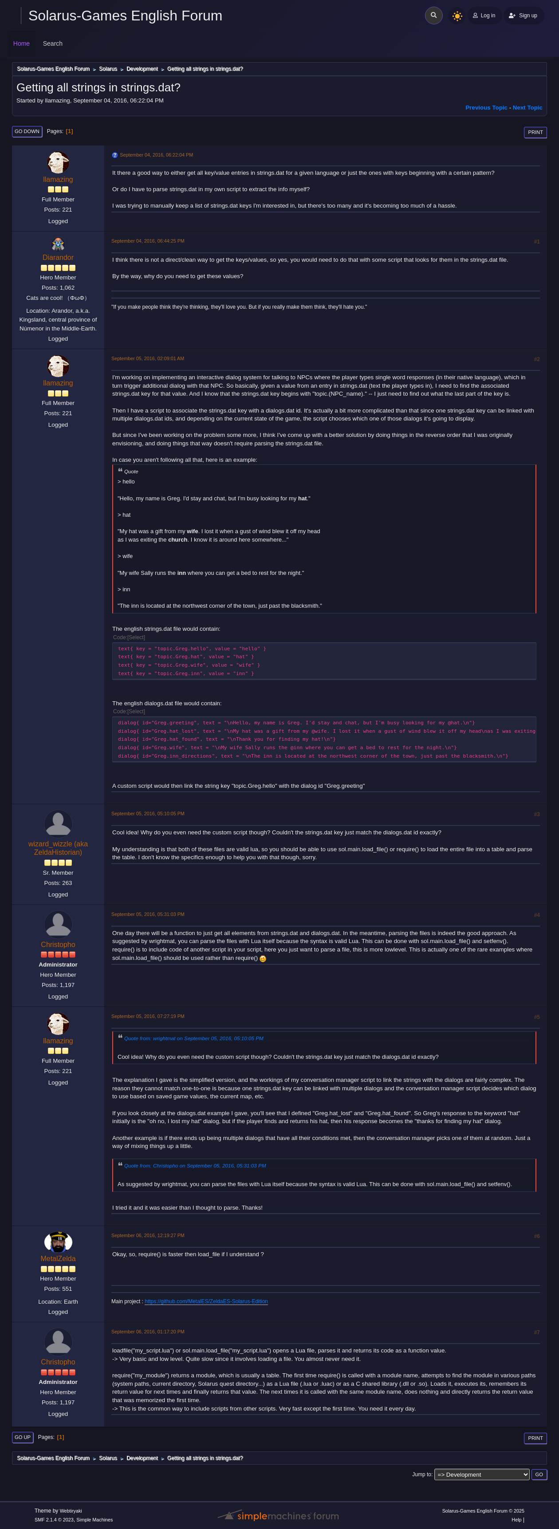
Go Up (23, 1437)
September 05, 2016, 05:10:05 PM (148, 813)
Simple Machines (94, 1519)
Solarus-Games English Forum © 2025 (483, 1510)
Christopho (58, 944)
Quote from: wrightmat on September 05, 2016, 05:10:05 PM (194, 1038)
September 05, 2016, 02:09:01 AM (147, 358)
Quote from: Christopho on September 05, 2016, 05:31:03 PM (195, 1165)
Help (516, 1519)
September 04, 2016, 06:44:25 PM (148, 241)
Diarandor (58, 257)
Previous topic (486, 107)
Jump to (421, 1474)
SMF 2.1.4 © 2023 (54, 1519)
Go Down (27, 131)
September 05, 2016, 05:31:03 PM (148, 914)
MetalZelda (57, 1258)
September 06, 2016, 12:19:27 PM (148, 1235)
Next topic (528, 107)
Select (136, 637)
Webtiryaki (71, 1510)
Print (535, 132)
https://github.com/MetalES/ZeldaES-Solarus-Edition (206, 1301)
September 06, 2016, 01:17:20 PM (148, 1331)
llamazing (58, 179)
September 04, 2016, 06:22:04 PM (156, 154)
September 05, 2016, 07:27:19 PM (148, 1016)
